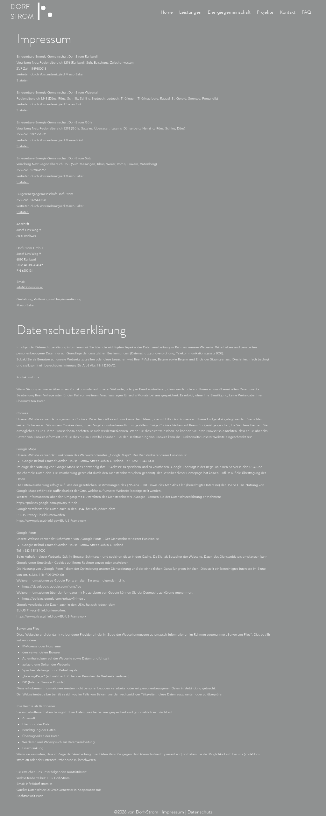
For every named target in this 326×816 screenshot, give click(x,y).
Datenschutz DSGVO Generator (50, 790)
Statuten (23, 80)
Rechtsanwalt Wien (30, 796)
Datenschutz (200, 812)
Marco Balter (25, 305)
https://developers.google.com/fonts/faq (51, 586)
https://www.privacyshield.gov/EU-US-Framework (51, 521)
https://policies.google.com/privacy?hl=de (47, 503)
